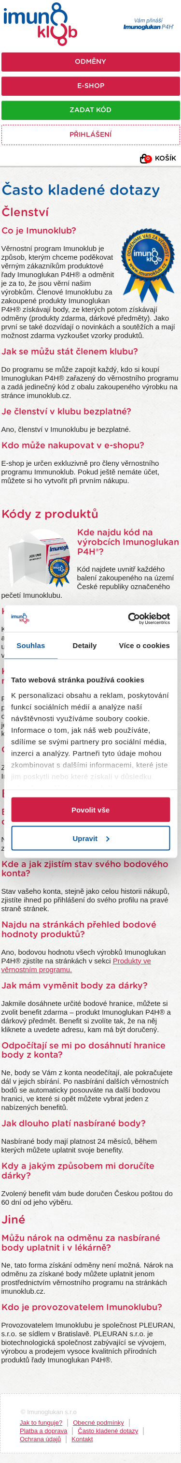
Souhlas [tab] (30, 645)
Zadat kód (90, 110)
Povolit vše (90, 810)
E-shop (90, 86)
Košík (160, 159)
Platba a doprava (43, 1430)
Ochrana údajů (40, 1439)
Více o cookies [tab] (144, 645)
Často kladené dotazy (108, 1430)
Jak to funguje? (41, 1422)
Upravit (90, 838)
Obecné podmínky (98, 1422)
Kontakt (82, 1439)
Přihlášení (90, 135)
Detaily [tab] (85, 645)
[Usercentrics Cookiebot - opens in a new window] (129, 618)
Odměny (90, 62)
